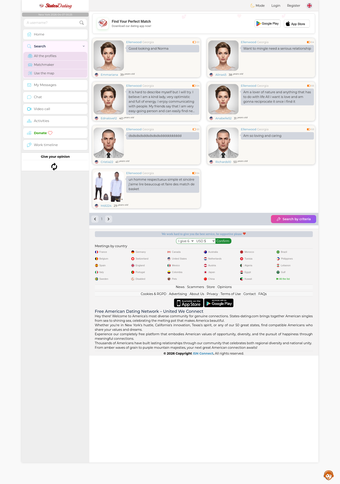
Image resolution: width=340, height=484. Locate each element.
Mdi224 (106, 240)
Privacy (212, 422)
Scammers (195, 415)
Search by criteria (293, 253)
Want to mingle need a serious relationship (277, 49)
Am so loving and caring (262, 136)
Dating (55, 5)
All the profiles (42, 56)
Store (211, 415)
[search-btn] (81, 23)
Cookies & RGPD (153, 422)
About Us (197, 422)
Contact (249, 422)
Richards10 (223, 162)
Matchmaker (41, 64)
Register (293, 6)
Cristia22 (107, 162)
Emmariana (109, 74)
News (180, 415)
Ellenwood (134, 42)
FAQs (262, 422)
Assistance (329, 475)
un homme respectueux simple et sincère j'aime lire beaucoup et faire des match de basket (162, 219)
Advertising (178, 422)
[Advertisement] (203, 23)
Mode (257, 5)
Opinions (224, 415)
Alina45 (220, 74)
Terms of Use (231, 422)
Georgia (148, 42)
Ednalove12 (109, 118)
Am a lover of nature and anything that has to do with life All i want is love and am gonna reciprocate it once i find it (277, 97)
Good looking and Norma (148, 49)
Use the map (41, 73)
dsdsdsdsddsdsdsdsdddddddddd (155, 136)
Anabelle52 (223, 118)
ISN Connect (203, 482)
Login (275, 6)
